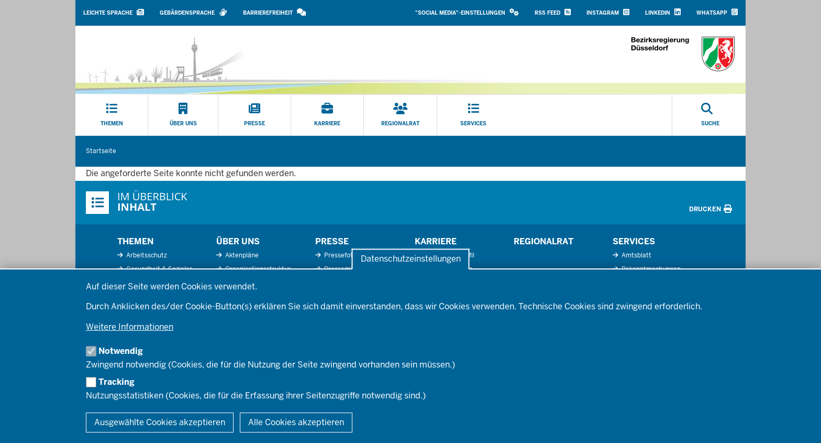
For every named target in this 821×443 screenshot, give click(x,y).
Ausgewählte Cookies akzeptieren (159, 422)
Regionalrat (543, 241)
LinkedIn (663, 12)
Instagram (607, 12)
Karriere (436, 241)
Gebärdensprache (193, 12)
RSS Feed (553, 12)
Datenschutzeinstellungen (411, 259)
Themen (135, 241)
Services (634, 241)
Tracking (116, 381)
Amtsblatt (635, 255)
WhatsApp (717, 12)
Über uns (238, 241)
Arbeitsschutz (146, 255)
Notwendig (120, 350)
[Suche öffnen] (710, 115)
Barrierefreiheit (274, 12)
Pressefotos (341, 255)
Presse (332, 241)
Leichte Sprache (113, 12)
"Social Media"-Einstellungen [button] (467, 12)
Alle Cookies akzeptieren (296, 422)
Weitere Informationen (129, 326)
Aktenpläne (241, 255)
